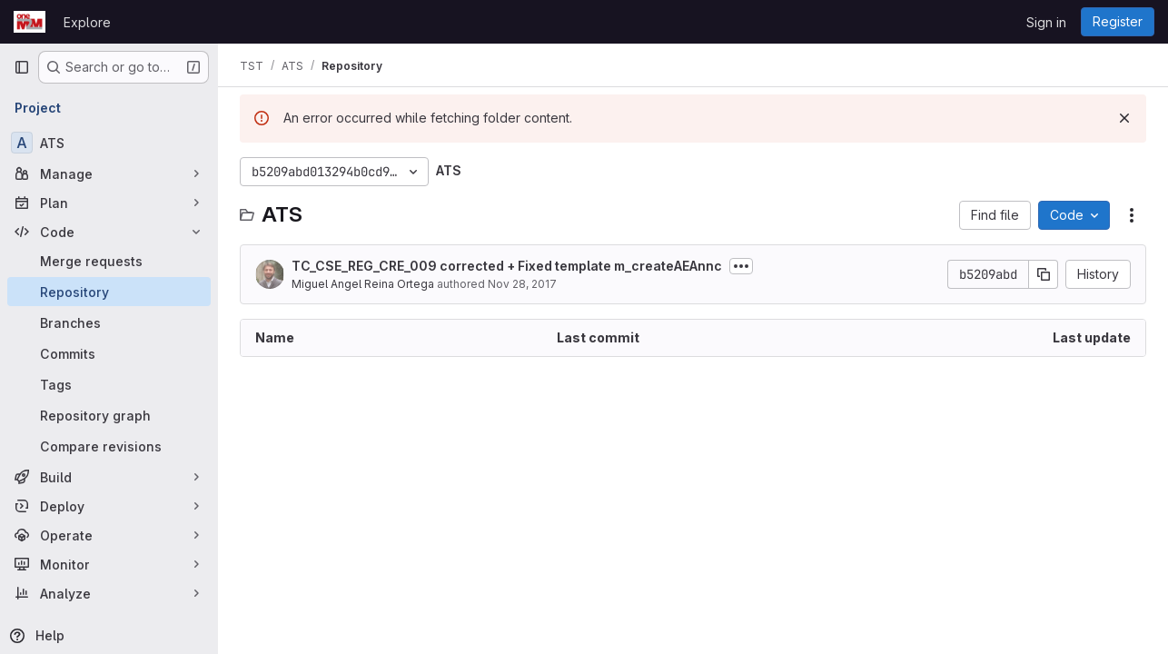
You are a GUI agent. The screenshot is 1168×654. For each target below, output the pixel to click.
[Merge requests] (109, 260)
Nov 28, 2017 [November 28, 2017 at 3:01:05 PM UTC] (522, 284)
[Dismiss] (1124, 118)
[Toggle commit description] (741, 266)
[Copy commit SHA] (1043, 274)
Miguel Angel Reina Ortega (363, 284)
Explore (87, 22)
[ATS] (109, 142)
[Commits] (109, 353)
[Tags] (109, 384)
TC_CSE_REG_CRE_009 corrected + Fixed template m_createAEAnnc (507, 265)
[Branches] (109, 322)
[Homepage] (29, 21)
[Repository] (109, 291)
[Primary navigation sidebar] (21, 67)
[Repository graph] (109, 415)
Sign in (1046, 22)
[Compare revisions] (109, 446)
